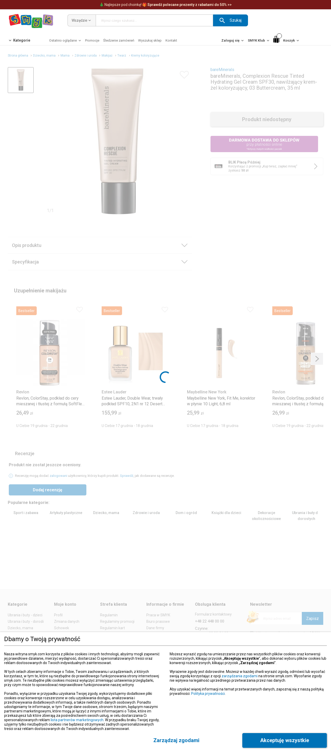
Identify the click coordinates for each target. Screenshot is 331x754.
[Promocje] (92, 40)
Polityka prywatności (208, 693)
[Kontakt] (171, 40)
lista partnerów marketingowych (77, 720)
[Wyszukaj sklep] (150, 40)
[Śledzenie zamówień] (118, 40)
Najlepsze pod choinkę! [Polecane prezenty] (165, 5)
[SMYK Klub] (259, 41)
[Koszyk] (286, 40)
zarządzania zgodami (240, 676)
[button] (230, 20)
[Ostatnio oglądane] (65, 41)
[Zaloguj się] (233, 41)
